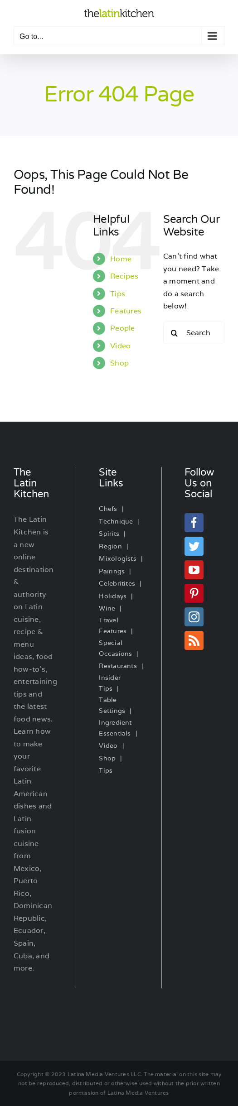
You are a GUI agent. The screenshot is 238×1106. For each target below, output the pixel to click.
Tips (117, 293)
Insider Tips (110, 682)
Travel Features (112, 625)
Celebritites (117, 583)
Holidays (112, 596)
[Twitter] (194, 546)
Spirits (109, 533)
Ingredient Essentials (115, 727)
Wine (107, 608)
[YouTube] (194, 569)
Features (125, 311)
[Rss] (194, 640)
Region (110, 546)
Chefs (108, 509)
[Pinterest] (194, 593)
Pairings (112, 571)
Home (120, 259)
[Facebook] (194, 522)
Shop (119, 363)
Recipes (124, 276)
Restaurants (118, 666)
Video (120, 346)
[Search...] (193, 333)
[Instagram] (194, 616)
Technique (116, 521)
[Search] (174, 333)
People (122, 328)
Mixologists (117, 558)
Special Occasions (115, 648)
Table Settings (112, 705)
